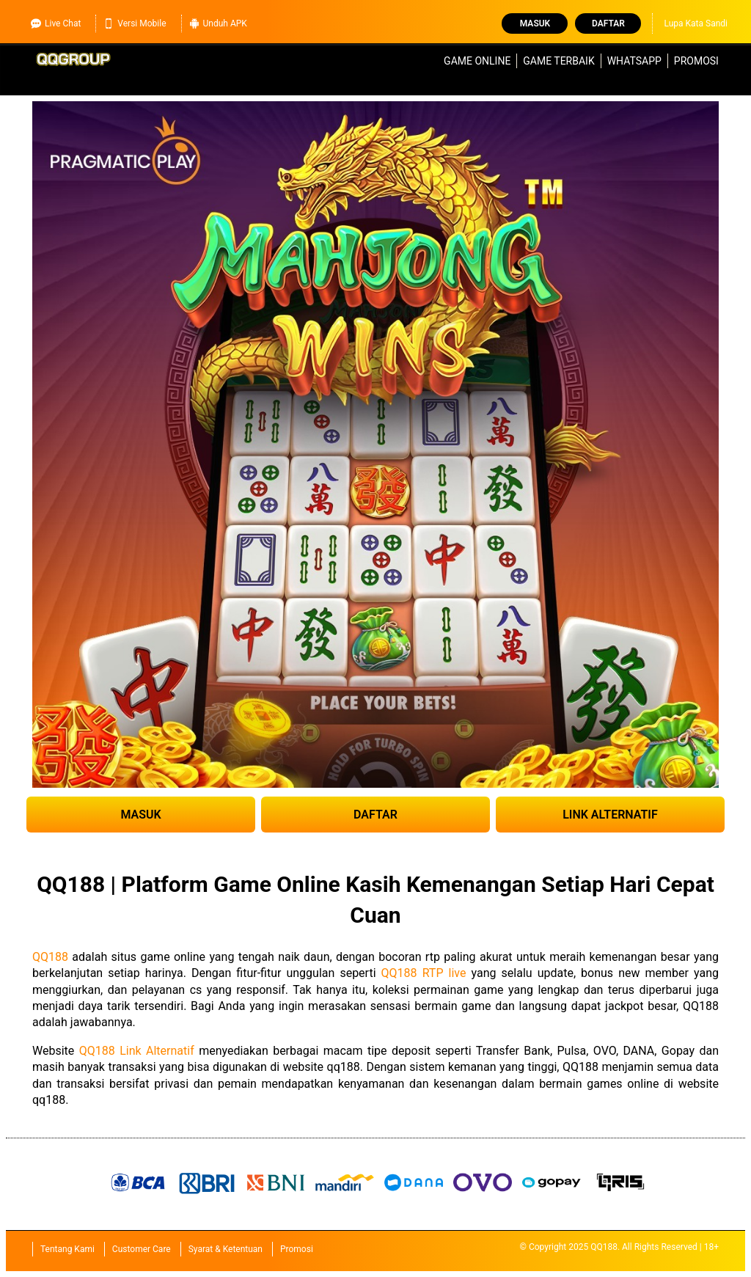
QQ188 (50, 957)
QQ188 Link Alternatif (136, 1051)
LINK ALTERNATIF (610, 815)
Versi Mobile (134, 23)
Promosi (696, 61)
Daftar (608, 23)
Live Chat (56, 23)
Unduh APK (218, 23)
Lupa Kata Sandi (696, 23)
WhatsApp (634, 61)
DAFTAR (375, 815)
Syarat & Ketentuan (225, 1249)
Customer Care (141, 1249)
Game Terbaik (558, 61)
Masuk (535, 23)
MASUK (140, 815)
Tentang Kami (67, 1249)
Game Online (477, 61)
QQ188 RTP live (423, 973)
